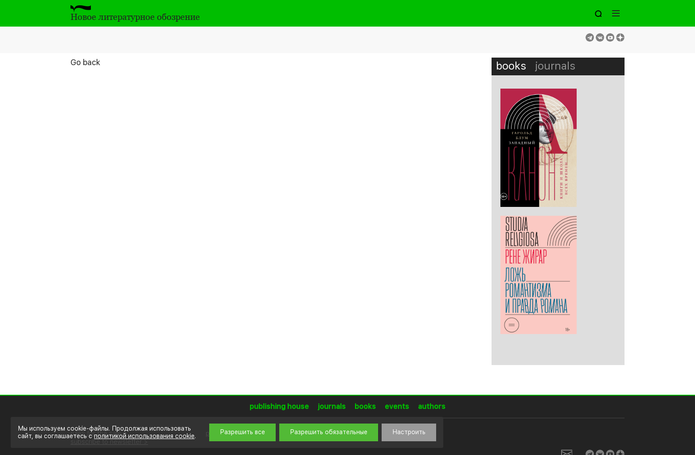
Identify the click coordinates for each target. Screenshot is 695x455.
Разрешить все (242, 432)
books (511, 65)
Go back (85, 62)
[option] (558, 216)
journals (555, 65)
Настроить (409, 432)
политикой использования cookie (144, 435)
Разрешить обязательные (328, 432)
